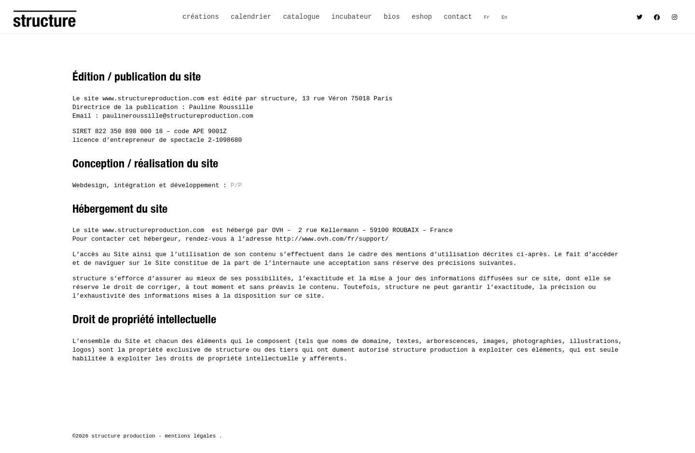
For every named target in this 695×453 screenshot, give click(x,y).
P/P (236, 185)
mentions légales (190, 436)
